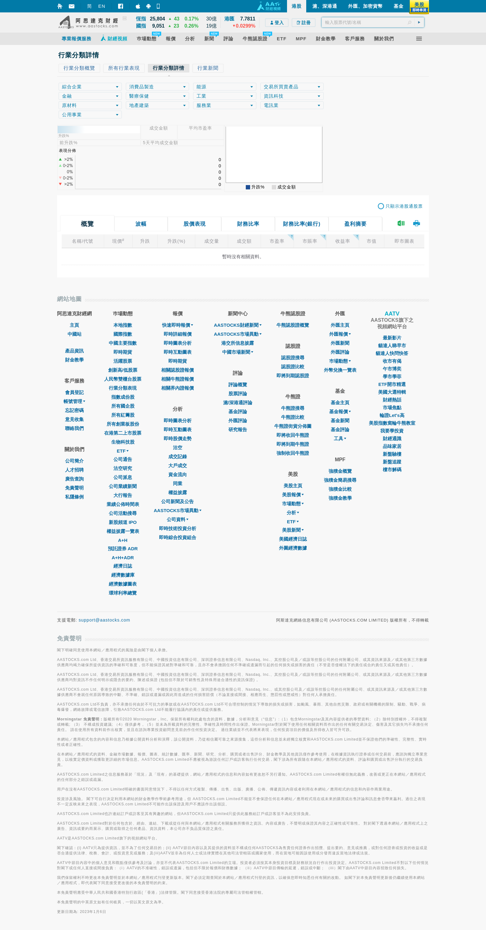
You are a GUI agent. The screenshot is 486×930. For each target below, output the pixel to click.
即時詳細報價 (178, 334)
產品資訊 (74, 350)
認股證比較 (292, 366)
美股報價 (293, 494)
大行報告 (122, 495)
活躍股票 (122, 361)
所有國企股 (123, 406)
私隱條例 (74, 496)
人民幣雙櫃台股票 (122, 379)
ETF (123, 451)
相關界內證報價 (177, 388)
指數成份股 (123, 397)
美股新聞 (293, 530)
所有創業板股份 (123, 424)
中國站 (75, 334)
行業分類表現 (123, 388)
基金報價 (340, 411)
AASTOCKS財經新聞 (238, 325)
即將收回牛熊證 (292, 435)
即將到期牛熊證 (292, 444)
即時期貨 (122, 352)
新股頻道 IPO (123, 522)
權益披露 (177, 492)
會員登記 (74, 392)
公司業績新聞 (123, 486)
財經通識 (392, 438)
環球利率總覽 (123, 593)
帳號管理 (74, 401)
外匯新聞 (340, 343)
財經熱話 (392, 399)
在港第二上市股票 (122, 433)
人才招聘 (74, 469)
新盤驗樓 (392, 454)
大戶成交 (177, 465)
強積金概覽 (340, 471)
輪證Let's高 (392, 415)
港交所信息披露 (237, 343)
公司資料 (177, 519)
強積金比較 (340, 489)
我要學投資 (392, 430)
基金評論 (237, 411)
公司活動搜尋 (123, 513)
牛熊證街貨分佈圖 (292, 426)
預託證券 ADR (123, 548)
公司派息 (122, 477)
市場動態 (293, 503)
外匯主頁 (340, 325)
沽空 (177, 447)
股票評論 (237, 393)
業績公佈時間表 (123, 504)
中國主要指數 (123, 343)
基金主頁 (340, 402)
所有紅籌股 (123, 415)
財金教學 (74, 359)
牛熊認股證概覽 (292, 325)
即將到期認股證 (292, 375)
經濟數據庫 (123, 575)
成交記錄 (177, 456)
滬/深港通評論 (237, 402)
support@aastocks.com (104, 620)
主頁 (74, 325)
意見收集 (74, 419)
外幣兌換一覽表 (340, 370)
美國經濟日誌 (293, 539)
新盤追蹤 (392, 461)
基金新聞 (340, 420)
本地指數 (122, 325)
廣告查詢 (74, 478)
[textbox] (373, 22)
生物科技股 (123, 442)
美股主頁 (293, 485)
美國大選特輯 (392, 392)
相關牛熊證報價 (177, 379)
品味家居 (392, 446)
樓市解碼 (392, 469)
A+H (122, 540)
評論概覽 (237, 384)
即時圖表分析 (178, 343)
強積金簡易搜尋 (340, 480)
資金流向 (177, 474)
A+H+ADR (123, 557)
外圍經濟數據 (293, 548)
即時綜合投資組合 (177, 537)
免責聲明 (74, 487)
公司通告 (122, 459)
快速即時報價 (177, 325)
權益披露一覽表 (123, 531)
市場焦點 (392, 407)
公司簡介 (74, 460)
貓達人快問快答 (392, 353)
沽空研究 (122, 468)
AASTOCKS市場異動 (177, 510)
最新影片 (392, 337)
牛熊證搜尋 (292, 408)
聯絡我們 (74, 428)
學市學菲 (392, 376)
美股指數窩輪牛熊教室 (392, 423)
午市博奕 (392, 368)
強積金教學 (340, 498)
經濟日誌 (122, 566)
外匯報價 (340, 334)
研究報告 (237, 429)
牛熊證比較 (292, 417)
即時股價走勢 (178, 438)
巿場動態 (340, 361)
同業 (177, 483)
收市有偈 (392, 361)
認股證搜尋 (292, 357)
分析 (293, 512)
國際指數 (122, 334)
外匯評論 (237, 420)
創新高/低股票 (122, 370)
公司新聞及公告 (177, 501)
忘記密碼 (74, 410)
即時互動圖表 (178, 352)
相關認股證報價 (177, 370)
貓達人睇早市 (392, 345)
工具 (340, 438)
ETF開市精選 (392, 384)
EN (101, 6)
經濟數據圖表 (123, 584)
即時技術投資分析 (177, 528)
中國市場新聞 (237, 352)
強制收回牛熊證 (292, 453)
